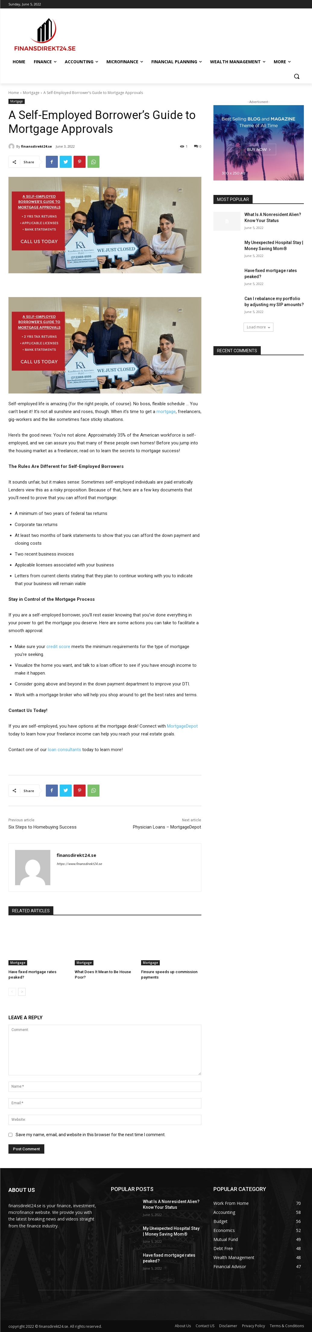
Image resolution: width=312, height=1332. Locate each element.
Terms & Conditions (287, 1325)
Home (13, 92)
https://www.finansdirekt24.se (79, 864)
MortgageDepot (182, 726)
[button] (296, 76)
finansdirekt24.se (36, 146)
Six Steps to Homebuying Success (42, 827)
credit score (58, 646)
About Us (183, 1325)
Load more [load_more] (258, 327)
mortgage (166, 411)
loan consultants (64, 749)
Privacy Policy (253, 1325)
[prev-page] (12, 992)
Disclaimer (228, 1325)
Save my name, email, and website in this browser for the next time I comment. (90, 1134)
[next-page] (22, 992)
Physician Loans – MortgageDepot (167, 827)
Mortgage (31, 92)
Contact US (205, 1325)
